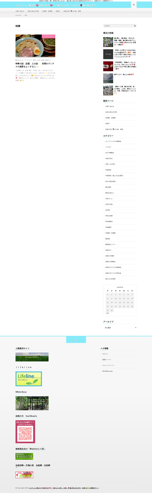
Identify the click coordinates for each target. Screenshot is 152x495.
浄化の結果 (109, 218)
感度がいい (48, 63)
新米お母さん (110, 195)
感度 (42, 63)
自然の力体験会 (110, 264)
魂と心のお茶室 (110, 281)
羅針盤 (107, 241)
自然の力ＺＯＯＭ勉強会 (113, 270)
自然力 (60, 12)
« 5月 (107, 315)
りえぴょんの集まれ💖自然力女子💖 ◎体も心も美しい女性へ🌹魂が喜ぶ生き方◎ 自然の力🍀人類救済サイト (66, 490)
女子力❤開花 (109, 155)
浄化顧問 (108, 230)
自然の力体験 (110, 258)
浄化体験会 (109, 224)
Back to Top (76, 343)
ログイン (105, 356)
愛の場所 (108, 190)
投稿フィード (107, 362)
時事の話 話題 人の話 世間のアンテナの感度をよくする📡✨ (35, 68)
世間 (34, 63)
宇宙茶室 (108, 172)
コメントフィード (108, 368)
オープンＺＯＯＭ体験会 (113, 144)
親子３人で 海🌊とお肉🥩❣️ (124, 77)
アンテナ (29, 63)
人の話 (39, 63)
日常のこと (109, 201)
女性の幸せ (109, 161)
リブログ (108, 150)
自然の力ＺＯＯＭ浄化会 (113, 275)
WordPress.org (107, 373)
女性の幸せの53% (34, 12)
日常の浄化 (49, 39)
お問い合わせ (20, 12)
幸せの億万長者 (110, 184)
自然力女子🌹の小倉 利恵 (75, 12)
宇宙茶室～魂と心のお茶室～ (115, 178)
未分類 (107, 212)
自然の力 (108, 252)
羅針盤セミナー (110, 247)
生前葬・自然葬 (110, 235)
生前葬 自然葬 (49, 12)
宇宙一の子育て (110, 167)
